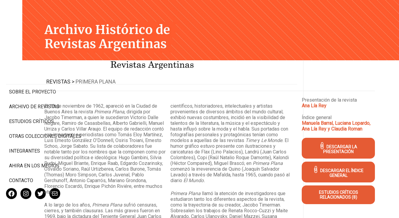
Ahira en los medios (34, 146)
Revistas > (113, 73)
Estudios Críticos (31, 96)
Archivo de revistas (34, 81)
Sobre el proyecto (32, 66)
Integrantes (24, 131)
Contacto (21, 161)
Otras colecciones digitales (33, 113)
